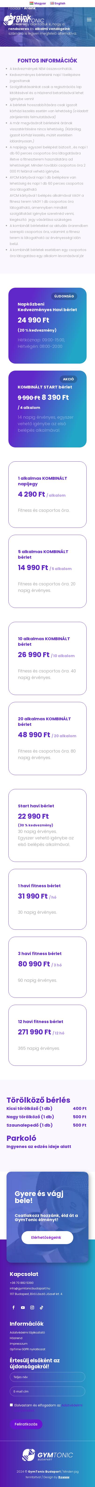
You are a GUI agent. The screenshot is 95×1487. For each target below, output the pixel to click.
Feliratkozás (26, 1424)
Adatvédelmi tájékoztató (27, 1332)
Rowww (63, 1477)
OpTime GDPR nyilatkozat (27, 1349)
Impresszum (19, 1344)
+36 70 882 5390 (22, 1283)
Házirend (16, 1338)
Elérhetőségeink (46, 1237)
